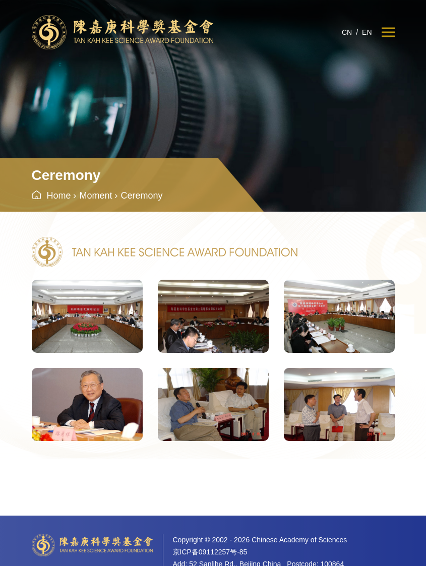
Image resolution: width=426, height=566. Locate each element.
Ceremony (142, 196)
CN (347, 32)
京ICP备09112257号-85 (210, 552)
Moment (96, 196)
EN (367, 32)
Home (59, 196)
